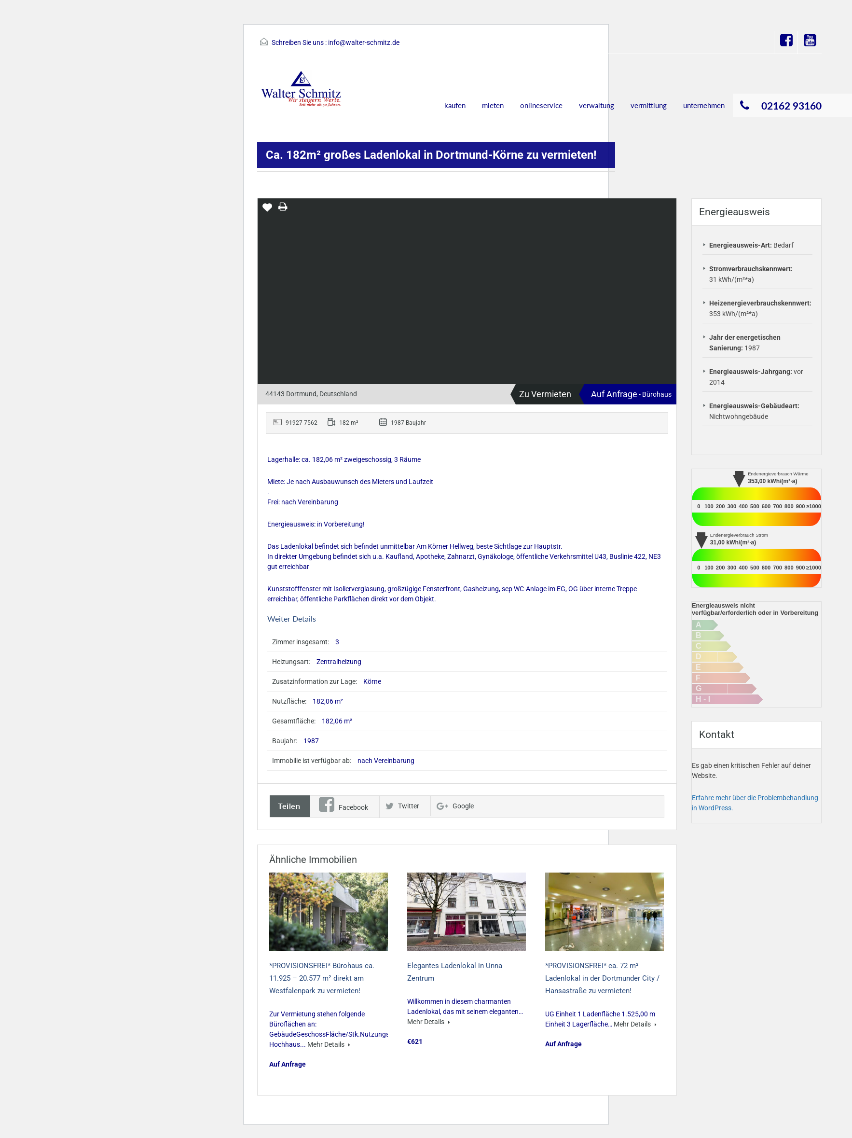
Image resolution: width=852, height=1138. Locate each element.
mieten (493, 105)
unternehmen (704, 105)
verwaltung (596, 105)
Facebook (343, 807)
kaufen (455, 105)
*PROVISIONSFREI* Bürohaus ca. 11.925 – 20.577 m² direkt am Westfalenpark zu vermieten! (321, 978)
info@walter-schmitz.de (363, 42)
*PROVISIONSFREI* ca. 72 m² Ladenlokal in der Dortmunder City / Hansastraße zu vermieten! (602, 978)
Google (455, 806)
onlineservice (541, 105)
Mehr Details (328, 1044)
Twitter (402, 806)
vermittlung (649, 105)
